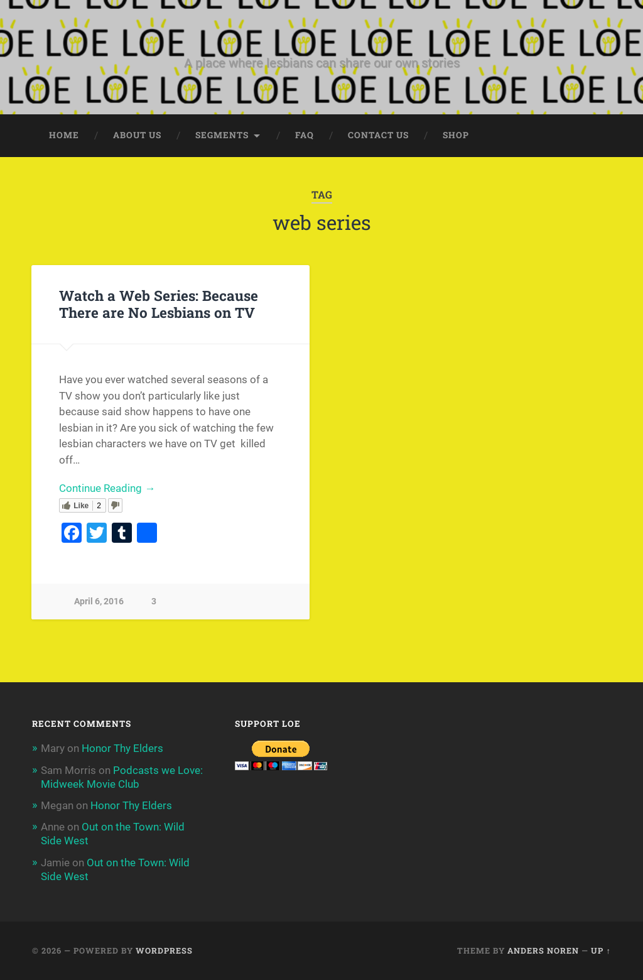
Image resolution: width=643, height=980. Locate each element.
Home (64, 135)
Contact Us (378, 135)
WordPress (164, 950)
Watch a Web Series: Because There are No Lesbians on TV (158, 304)
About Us (137, 135)
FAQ (304, 135)
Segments (222, 135)
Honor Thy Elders (122, 748)
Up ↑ (600, 950)
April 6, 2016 (99, 601)
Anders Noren (543, 950)
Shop (456, 135)
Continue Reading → (107, 488)
